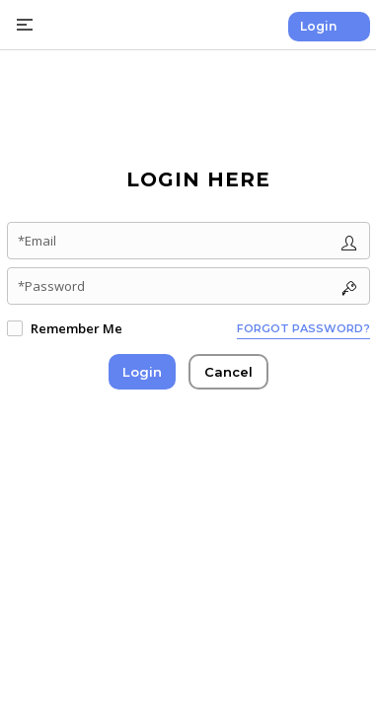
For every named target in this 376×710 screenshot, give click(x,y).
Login (318, 26)
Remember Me (76, 328)
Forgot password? (303, 328)
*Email (37, 240)
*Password (51, 286)
